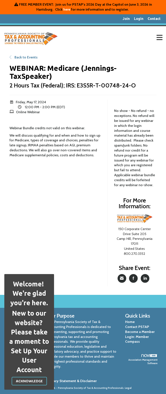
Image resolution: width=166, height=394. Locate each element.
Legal (128, 387)
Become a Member (140, 332)
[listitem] (126, 18)
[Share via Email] (122, 278)
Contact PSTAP (137, 327)
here (66, 9)
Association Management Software (143, 359)
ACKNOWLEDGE (29, 381)
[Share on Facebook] (133, 278)
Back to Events (24, 57)
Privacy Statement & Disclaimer (72, 381)
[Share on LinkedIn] (145, 278)
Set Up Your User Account (29, 360)
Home (130, 322)
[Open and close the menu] (113, 37)
